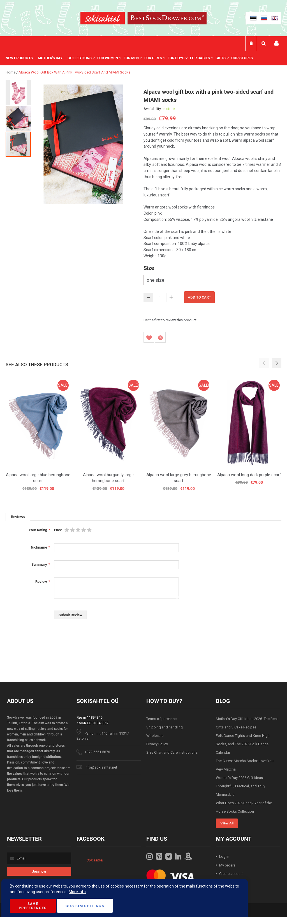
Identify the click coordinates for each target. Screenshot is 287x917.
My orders (227, 865)
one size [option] (155, 280)
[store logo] (102, 19)
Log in (224, 856)
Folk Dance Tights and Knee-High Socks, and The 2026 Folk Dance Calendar (243, 744)
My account (276, 43)
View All (226, 823)
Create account (231, 874)
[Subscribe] (39, 871)
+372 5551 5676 (97, 752)
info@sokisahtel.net (101, 767)
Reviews (18, 516)
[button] (18, 92)
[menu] (132, 58)
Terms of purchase (161, 719)
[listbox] (212, 280)
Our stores (242, 58)
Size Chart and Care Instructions (172, 752)
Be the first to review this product (170, 320)
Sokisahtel (95, 860)
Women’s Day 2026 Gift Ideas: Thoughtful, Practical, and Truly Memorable (240, 786)
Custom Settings (85, 906)
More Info (77, 892)
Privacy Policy (157, 744)
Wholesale (154, 735)
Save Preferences (33, 906)
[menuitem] (22, 58)
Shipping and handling (164, 727)
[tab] (18, 517)
